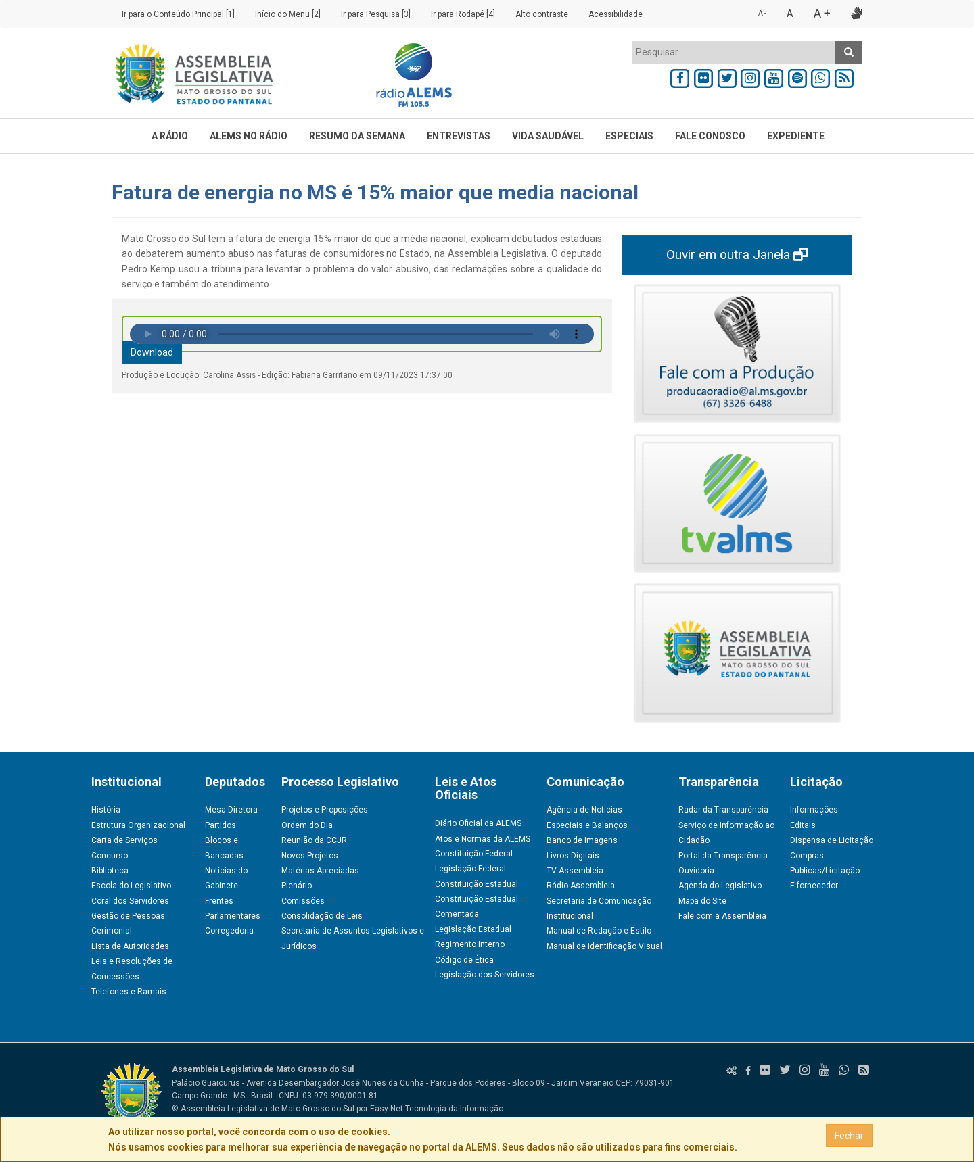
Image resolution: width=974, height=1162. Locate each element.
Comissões (303, 901)
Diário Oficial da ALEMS (478, 823)
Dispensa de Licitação (831, 840)
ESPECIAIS (629, 135)
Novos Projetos (309, 856)
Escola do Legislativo (131, 885)
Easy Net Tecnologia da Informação (436, 1108)
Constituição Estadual (476, 884)
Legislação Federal (470, 868)
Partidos (220, 825)
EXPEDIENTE (796, 135)
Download (152, 352)
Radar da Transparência (723, 810)
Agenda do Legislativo (720, 885)
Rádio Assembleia (581, 885)
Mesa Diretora (231, 810)
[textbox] (734, 52)
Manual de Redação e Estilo (599, 931)
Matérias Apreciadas (320, 870)
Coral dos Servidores (130, 901)
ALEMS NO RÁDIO (248, 135)
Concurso (109, 856)
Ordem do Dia (307, 825)
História (105, 810)
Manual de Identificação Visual (604, 946)
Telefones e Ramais (128, 991)
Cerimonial (111, 931)
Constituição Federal (474, 853)
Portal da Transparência (723, 856)
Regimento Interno (470, 944)
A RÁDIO (170, 135)
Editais (803, 825)
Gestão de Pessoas (128, 916)
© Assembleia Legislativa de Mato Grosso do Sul (263, 1108)
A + (822, 13)
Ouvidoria (696, 870)
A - (762, 13)
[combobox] (734, 52)
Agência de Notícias (584, 810)
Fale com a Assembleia (722, 916)
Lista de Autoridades (130, 946)
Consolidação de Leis (322, 916)
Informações (814, 810)
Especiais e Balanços (587, 825)
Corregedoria (229, 931)
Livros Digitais (573, 856)
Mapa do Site (702, 901)
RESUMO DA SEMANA (357, 135)
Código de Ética (464, 960)
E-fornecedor (814, 885)
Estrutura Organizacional (138, 825)
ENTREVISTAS (458, 135)
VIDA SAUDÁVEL (548, 135)
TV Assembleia (575, 870)
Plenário (296, 885)
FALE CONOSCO (710, 135)
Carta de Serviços (124, 840)
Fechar (849, 1135)
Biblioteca (110, 870)
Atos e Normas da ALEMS (482, 839)
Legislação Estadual (473, 929)
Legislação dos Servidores (484, 974)
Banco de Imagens (582, 840)
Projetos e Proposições (324, 810)
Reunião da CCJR (314, 840)
